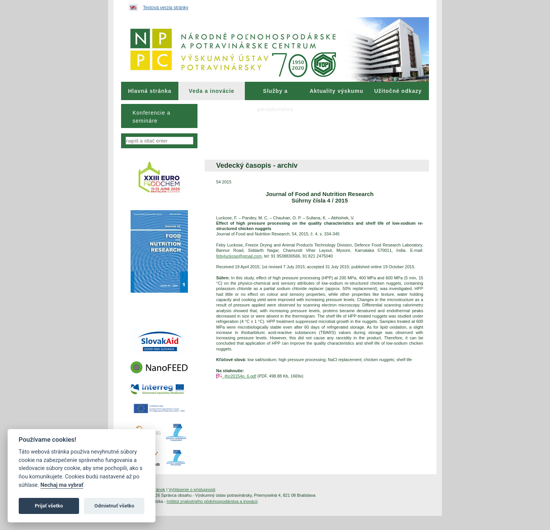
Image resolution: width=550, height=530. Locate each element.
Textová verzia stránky (165, 7)
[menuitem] (149, 91)
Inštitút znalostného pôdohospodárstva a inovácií (212, 501)
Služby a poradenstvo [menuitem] (275, 94)
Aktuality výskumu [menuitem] (337, 91)
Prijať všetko (49, 506)
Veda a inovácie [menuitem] (211, 91)
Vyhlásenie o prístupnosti (191, 489)
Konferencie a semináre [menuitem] (151, 117)
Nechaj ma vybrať (61, 485)
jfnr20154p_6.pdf (239, 376)
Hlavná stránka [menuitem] (149, 91)
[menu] (159, 115)
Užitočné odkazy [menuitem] (398, 91)
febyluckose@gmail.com (239, 256)
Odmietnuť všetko (114, 506)
